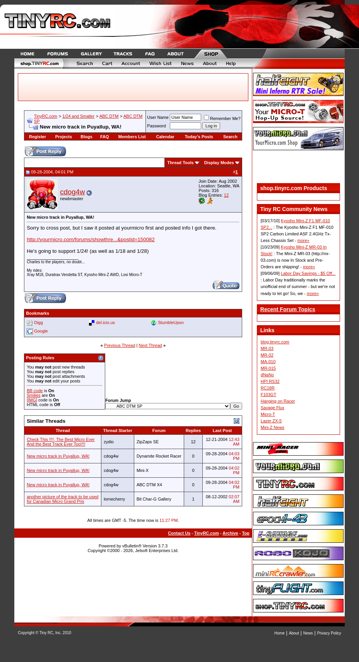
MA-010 (268, 361)
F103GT (268, 394)
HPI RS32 (270, 381)
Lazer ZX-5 (271, 420)
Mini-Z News (272, 427)
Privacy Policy (329, 633)
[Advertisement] (298, 167)
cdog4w (72, 192)
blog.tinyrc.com (275, 342)
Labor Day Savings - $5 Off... (308, 273)
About (294, 633)
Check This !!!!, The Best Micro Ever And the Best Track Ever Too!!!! (61, 441)
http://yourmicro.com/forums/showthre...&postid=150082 (91, 239)
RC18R (268, 388)
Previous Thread (119, 345)
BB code (35, 390)
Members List (132, 136)
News (308, 633)
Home (279, 633)
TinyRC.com (45, 116)
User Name (158, 117)
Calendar (165, 136)
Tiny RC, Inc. (50, 633)
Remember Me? (222, 118)
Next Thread (150, 345)
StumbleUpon (171, 322)
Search (230, 136)
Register (37, 136)
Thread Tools (180, 162)
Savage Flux (272, 407)
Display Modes (219, 162)
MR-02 (267, 355)
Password (156, 125)
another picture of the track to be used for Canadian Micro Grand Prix (62, 499)
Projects (63, 136)
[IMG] (32, 400)
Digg (38, 322)
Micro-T (268, 414)
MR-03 (267, 348)
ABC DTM (109, 116)
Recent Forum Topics (287, 309)
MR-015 (268, 368)
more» (303, 240)
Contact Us (179, 533)
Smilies (33, 395)
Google (41, 331)
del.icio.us (105, 322)
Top (245, 533)
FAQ (104, 136)
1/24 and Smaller (78, 116)
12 (226, 195)
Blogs (86, 136)
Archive (230, 533)
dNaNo (267, 374)
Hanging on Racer (278, 401)
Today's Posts (199, 136)
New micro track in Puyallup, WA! (58, 456)
